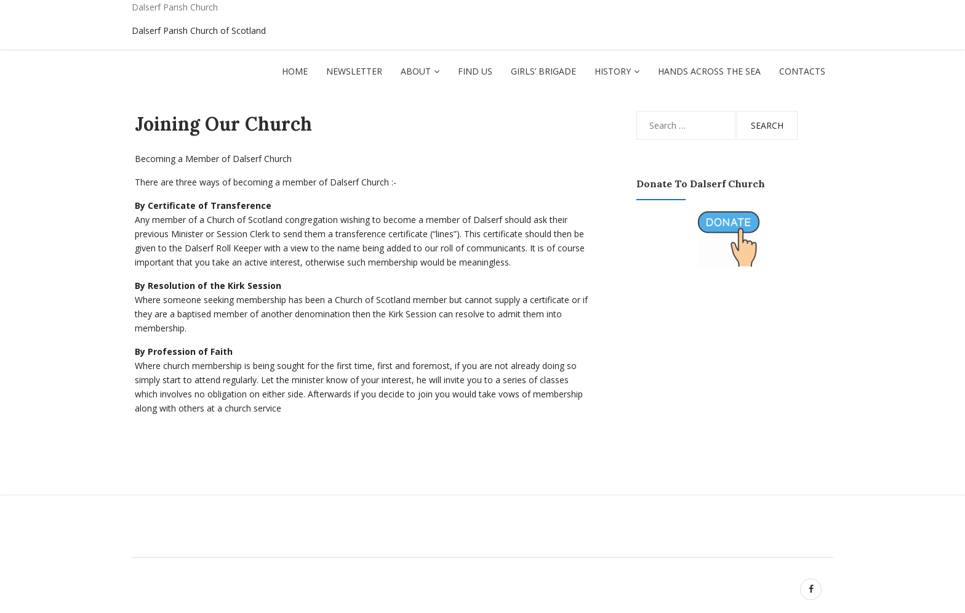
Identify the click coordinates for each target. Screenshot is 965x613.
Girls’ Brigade (543, 71)
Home (295, 71)
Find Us (475, 71)
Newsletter (354, 71)
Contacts (802, 71)
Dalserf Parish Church (175, 7)
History (613, 71)
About (416, 71)
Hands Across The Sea (709, 71)
